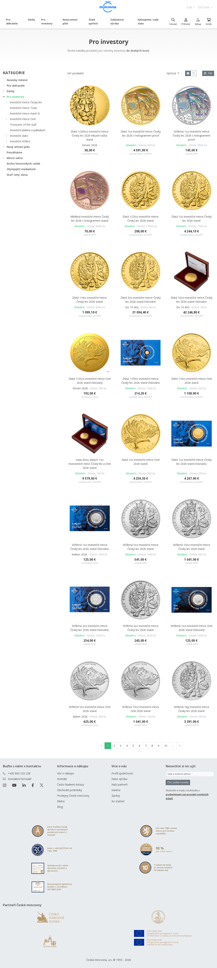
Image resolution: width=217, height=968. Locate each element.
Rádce (61, 801)
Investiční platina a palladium (27, 130)
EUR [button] (190, 7)
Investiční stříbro (20, 141)
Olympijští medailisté (21, 169)
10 (165, 746)
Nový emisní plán (70, 21)
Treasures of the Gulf (23, 124)
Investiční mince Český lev (26, 102)
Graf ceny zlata (17, 175)
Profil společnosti (122, 773)
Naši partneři (119, 784)
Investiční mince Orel (23, 119)
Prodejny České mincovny (73, 795)
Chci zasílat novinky (177, 782)
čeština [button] (204, 7)
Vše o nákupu (65, 773)
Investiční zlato (19, 136)
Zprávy (115, 795)
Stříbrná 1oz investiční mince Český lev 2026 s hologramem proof (191, 135)
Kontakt (62, 779)
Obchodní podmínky (69, 790)
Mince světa (15, 158)
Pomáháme (14, 152)
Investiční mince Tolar (23, 108)
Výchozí (172, 73)
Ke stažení (117, 801)
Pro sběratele (12, 21)
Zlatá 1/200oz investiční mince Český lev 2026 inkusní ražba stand (89, 135)
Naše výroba (119, 779)
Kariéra (115, 790)
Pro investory (46, 21)
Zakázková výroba (117, 21)
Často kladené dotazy (70, 784)
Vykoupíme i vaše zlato (148, 21)
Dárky (31, 19)
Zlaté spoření (93, 21)
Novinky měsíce (17, 80)
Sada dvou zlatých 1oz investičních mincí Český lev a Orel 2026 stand (90, 464)
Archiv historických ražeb (23, 163)
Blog (60, 807)
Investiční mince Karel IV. (25, 113)
